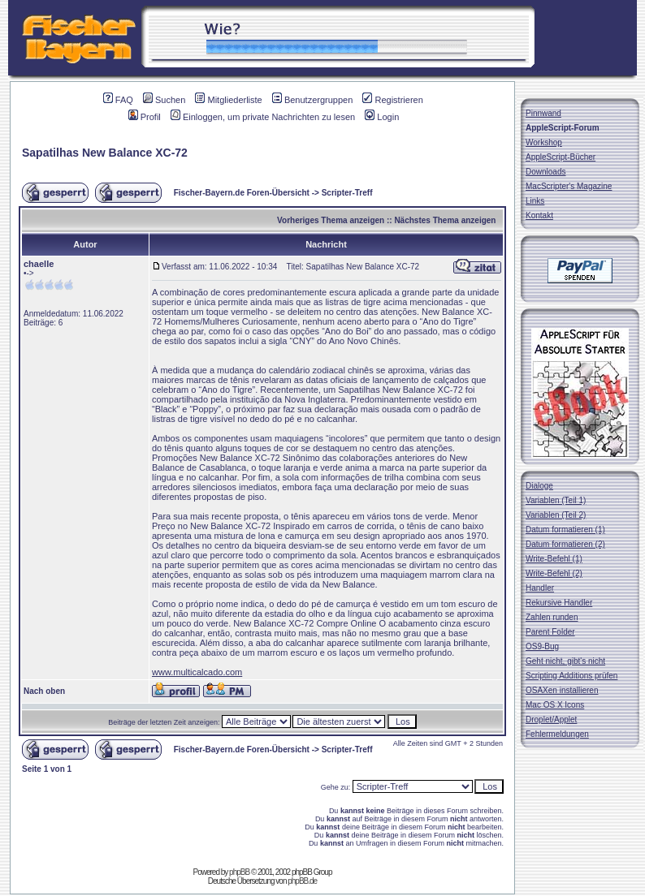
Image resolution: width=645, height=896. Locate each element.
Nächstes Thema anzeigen (445, 220)
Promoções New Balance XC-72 (216, 458)
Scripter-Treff (347, 192)
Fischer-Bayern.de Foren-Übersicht (242, 192)
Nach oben (44, 691)
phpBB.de (302, 881)
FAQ (118, 100)
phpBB (239, 872)
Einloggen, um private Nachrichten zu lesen (263, 117)
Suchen (164, 100)
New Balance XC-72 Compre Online (304, 623)
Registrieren (392, 100)
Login (382, 117)
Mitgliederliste (228, 100)
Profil (144, 117)
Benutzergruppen (312, 100)
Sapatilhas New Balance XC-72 (105, 152)
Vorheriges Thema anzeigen (330, 220)
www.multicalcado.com (197, 672)
